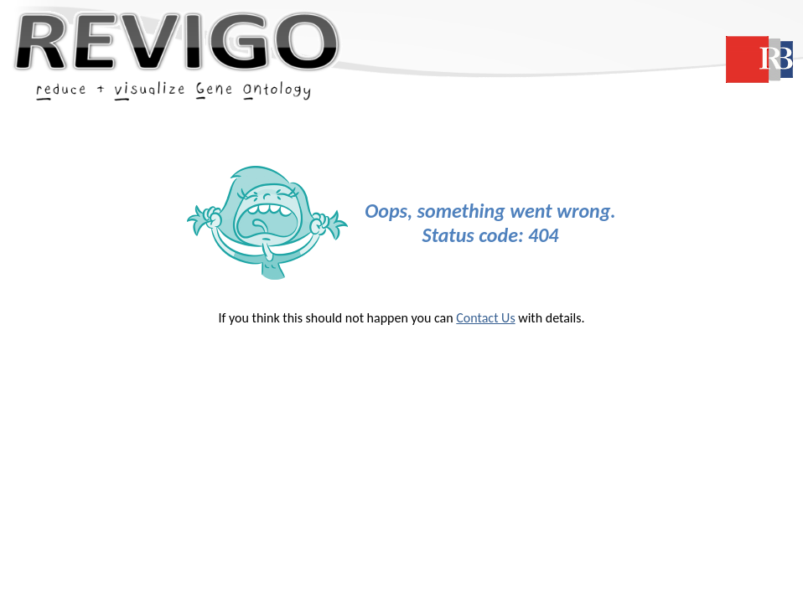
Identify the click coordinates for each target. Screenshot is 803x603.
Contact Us (485, 318)
